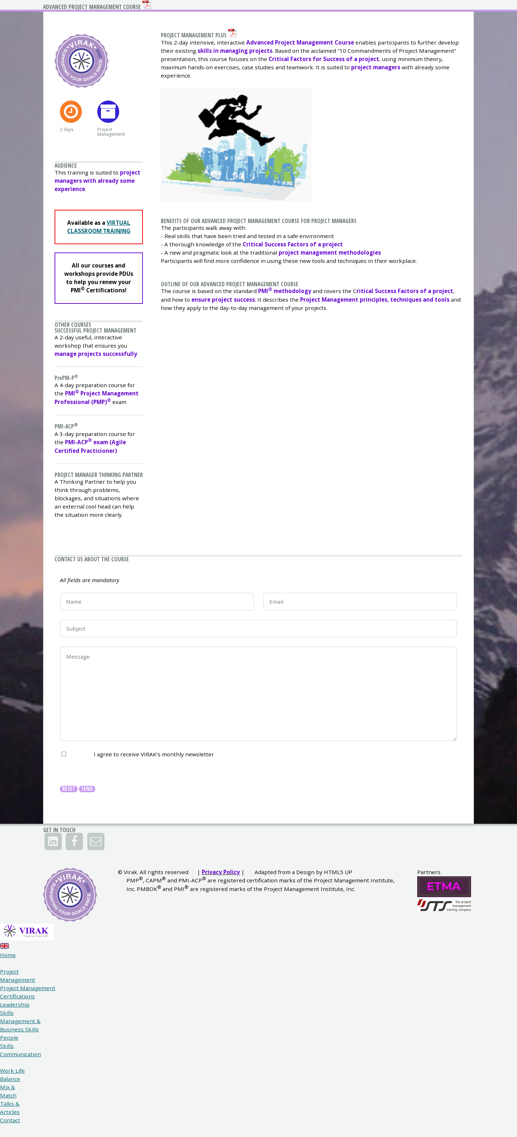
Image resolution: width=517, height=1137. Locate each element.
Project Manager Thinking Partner (95, 586)
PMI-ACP (69, 528)
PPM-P (69, 464)
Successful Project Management (83, 407)
